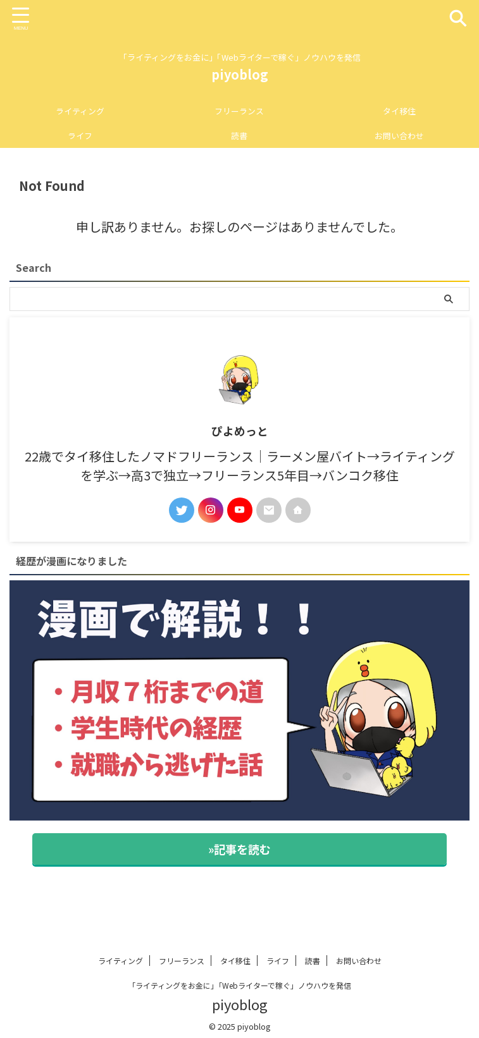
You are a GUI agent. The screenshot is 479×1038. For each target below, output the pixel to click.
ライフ (80, 136)
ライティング (80, 111)
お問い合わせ (399, 136)
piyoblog (239, 74)
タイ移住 (399, 111)
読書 (239, 136)
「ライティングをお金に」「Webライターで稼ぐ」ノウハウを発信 (239, 985)
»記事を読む (239, 849)
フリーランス (239, 111)
